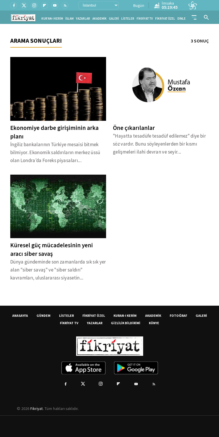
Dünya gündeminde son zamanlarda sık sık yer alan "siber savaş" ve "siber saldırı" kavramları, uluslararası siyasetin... (58, 270)
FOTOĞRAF (178, 315)
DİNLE (181, 19)
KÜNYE (154, 323)
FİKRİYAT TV (145, 19)
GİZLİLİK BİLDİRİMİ (125, 323)
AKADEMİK (99, 19)
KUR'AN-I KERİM (52, 19)
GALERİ (114, 19)
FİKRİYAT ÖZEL (165, 19)
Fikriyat (36, 408)
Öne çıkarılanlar (134, 128)
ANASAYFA (20, 315)
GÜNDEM (43, 315)
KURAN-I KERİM (125, 315)
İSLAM (69, 19)
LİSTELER (127, 19)
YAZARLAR (83, 19)
